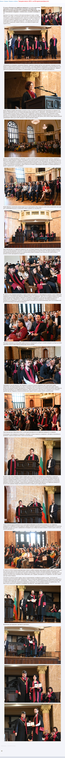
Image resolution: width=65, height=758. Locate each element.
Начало (1, 1)
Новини (6, 1)
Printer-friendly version (2, 751)
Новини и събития (13, 1)
